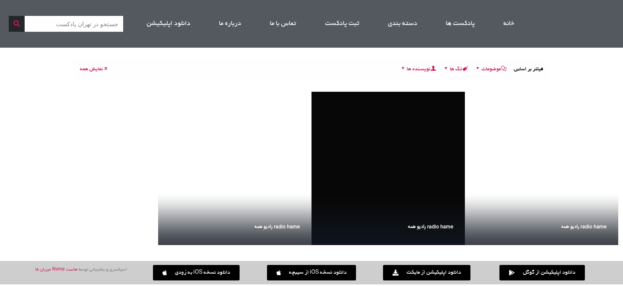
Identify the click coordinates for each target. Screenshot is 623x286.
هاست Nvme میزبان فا (56, 269)
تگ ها (455, 69)
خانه (508, 23)
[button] (196, 272)
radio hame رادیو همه (583, 227)
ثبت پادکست (342, 23)
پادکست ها (460, 23)
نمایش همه (94, 69)
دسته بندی (402, 23)
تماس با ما (283, 23)
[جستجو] (17, 24)
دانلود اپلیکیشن (168, 23)
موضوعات (491, 69)
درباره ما (230, 23)
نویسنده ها (418, 69)
